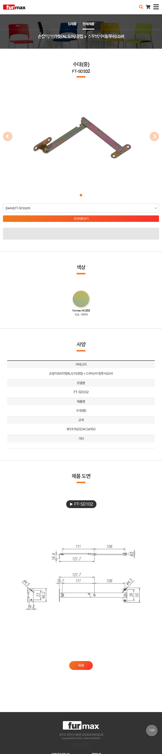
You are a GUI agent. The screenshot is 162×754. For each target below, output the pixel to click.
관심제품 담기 (81, 218)
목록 (81, 665)
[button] (81, 195)
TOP (152, 730)
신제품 (72, 24)
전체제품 (88, 24)
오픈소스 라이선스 (81, 745)
